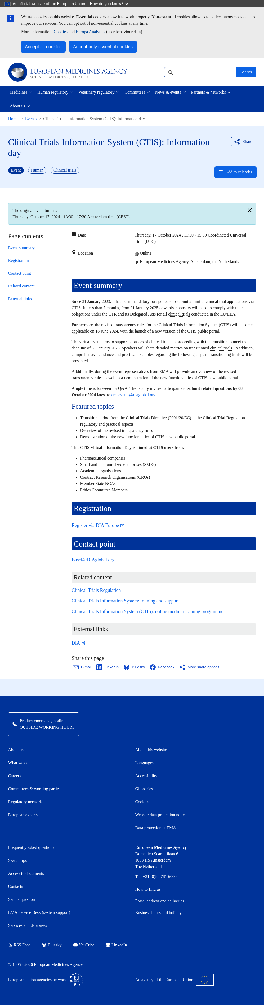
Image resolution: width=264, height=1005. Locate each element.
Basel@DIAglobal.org (93, 559)
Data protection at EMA (155, 827)
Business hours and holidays (159, 912)
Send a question (21, 899)
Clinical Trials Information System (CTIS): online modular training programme (147, 611)
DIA (79, 643)
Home (13, 118)
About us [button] (17, 106)
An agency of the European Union (174, 980)
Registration (18, 260)
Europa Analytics (90, 31)
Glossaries (144, 788)
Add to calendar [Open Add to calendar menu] (238, 172)
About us (16, 750)
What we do (18, 763)
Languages (144, 763)
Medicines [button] (19, 92)
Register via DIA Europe (98, 525)
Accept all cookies (43, 46)
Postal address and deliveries (159, 901)
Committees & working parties (34, 788)
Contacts (15, 886)
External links (20, 298)
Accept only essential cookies (103, 46)
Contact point (19, 273)
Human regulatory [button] (52, 92)
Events (31, 118)
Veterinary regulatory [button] (96, 92)
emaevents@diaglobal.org (133, 394)
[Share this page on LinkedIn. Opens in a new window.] (107, 667)
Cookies (61, 31)
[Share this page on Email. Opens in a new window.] (82, 667)
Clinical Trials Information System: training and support (125, 601)
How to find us (148, 889)
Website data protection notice (161, 814)
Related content (21, 286)
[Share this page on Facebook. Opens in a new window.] (162, 667)
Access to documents (26, 873)
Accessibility (146, 776)
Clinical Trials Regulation (96, 590)
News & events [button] (168, 92)
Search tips (17, 860)
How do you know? (109, 3)
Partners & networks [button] (208, 92)
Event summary (21, 248)
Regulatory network (25, 801)
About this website (151, 750)
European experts (23, 814)
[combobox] (200, 72)
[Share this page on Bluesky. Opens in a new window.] (134, 667)
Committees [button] (134, 92)
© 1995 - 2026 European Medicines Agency (45, 964)
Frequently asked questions (31, 847)
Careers (14, 776)
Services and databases (27, 925)
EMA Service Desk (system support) (39, 912)
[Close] (250, 210)
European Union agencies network (46, 979)
